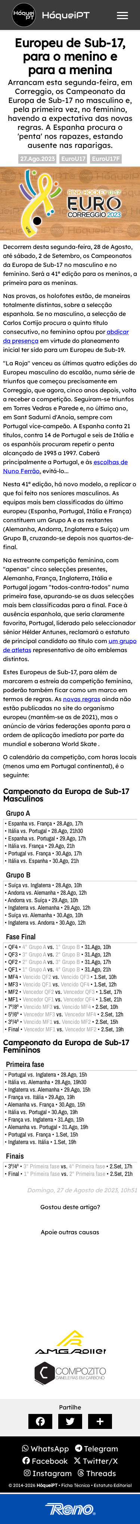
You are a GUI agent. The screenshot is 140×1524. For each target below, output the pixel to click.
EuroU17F (106, 158)
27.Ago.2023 (37, 158)
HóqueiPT (47, 1485)
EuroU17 (73, 158)
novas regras (81, 699)
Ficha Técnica (75, 1485)
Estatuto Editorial (113, 1485)
